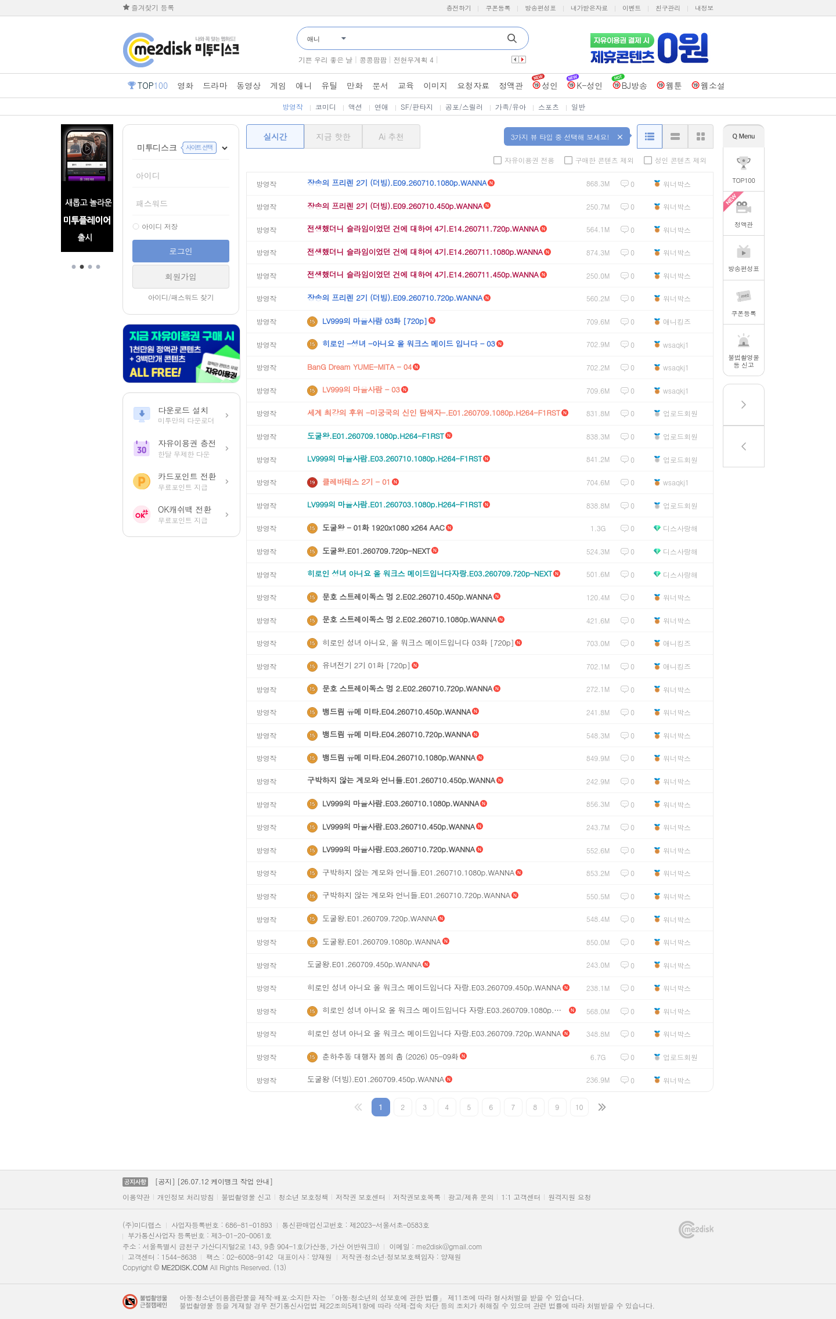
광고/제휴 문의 (471, 1197)
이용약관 (136, 1197)
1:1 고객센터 (520, 1197)
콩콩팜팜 (373, 59)
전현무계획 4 (414, 59)
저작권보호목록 (417, 1197)
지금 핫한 (333, 136)
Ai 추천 (391, 136)
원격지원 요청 (569, 1197)
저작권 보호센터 (360, 1197)
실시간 (275, 136)
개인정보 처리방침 (185, 1197)
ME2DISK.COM (184, 1267)
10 (579, 1107)
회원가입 (181, 276)
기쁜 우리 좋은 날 (325, 59)
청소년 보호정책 (304, 1197)
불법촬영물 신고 (246, 1197)
